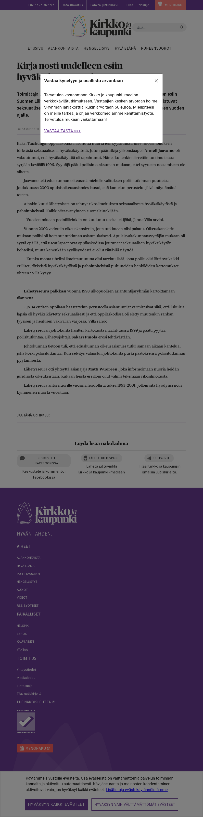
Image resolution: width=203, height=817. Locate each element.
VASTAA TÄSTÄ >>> (62, 130)
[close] (156, 81)
